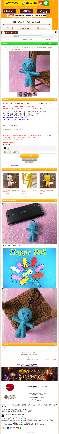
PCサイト (55, 0)
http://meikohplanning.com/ (38, 387)
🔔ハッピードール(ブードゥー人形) (49, 43)
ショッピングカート (56, 32)
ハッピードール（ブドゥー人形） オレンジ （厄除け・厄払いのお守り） (11, 190)
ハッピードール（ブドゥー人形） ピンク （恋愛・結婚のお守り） (29, 190)
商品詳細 (5, 99)
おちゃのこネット (32, 432)
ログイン (8, 39)
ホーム (23, 352)
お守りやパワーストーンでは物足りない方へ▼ (30, 364)
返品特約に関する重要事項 (11, 152)
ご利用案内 (35, 354)
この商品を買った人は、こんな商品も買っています (17, 169)
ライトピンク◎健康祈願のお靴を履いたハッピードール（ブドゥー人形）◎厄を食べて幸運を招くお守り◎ (48, 190)
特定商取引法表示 (26, 354)
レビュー (5, 344)
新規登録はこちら (27, 39)
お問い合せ (48, 39)
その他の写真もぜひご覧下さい (11, 200)
